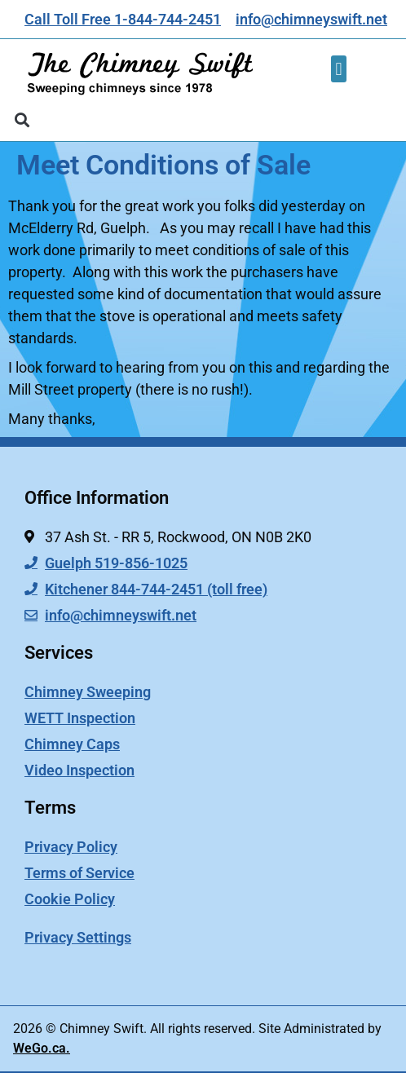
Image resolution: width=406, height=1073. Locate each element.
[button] (338, 68)
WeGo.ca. (41, 1048)
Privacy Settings (77, 937)
